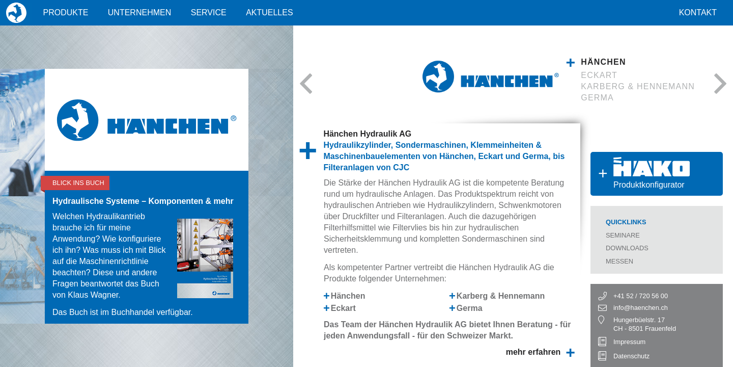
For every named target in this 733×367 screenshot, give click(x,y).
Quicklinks (626, 222)
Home (16, 12)
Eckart (599, 75)
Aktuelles (269, 12)
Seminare (623, 235)
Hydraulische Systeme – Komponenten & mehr (143, 201)
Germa (597, 97)
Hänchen (603, 62)
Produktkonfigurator (640, 173)
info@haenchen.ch (640, 307)
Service (209, 12)
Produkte (65, 12)
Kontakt (698, 12)
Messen (619, 261)
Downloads (627, 248)
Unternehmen (139, 12)
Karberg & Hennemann (638, 86)
